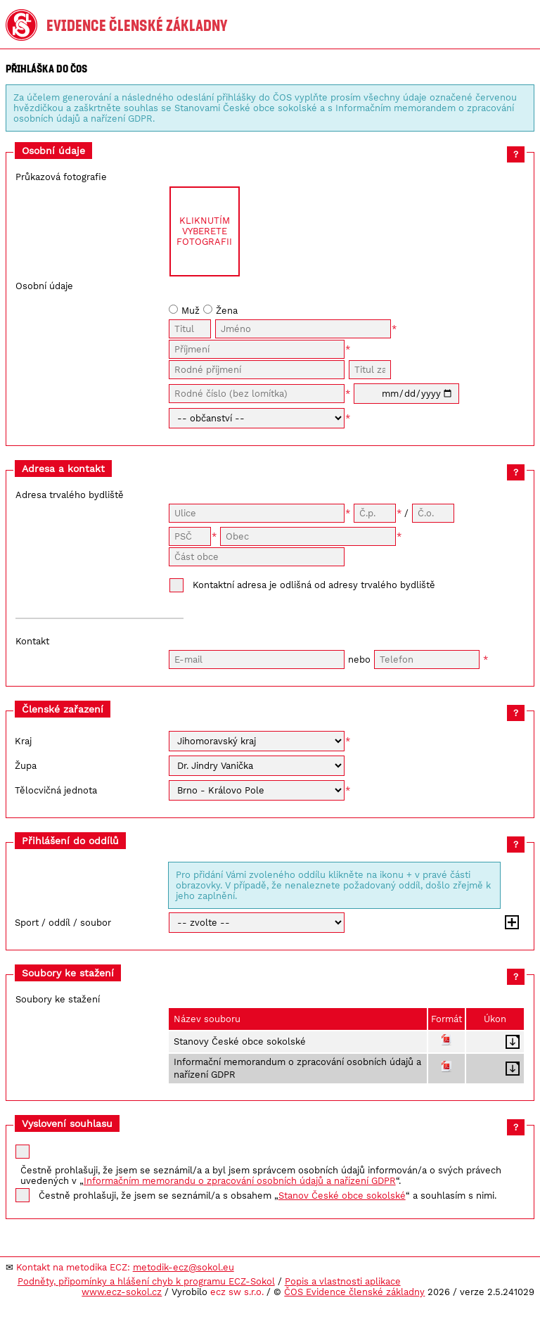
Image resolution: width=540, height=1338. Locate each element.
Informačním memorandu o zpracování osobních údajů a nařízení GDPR (240, 1180)
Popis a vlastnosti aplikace (343, 1281)
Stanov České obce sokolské (342, 1195)
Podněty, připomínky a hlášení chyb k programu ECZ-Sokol (146, 1281)
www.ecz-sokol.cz (122, 1292)
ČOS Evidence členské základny (354, 1292)
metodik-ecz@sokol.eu (183, 1267)
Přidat (512, 922)
